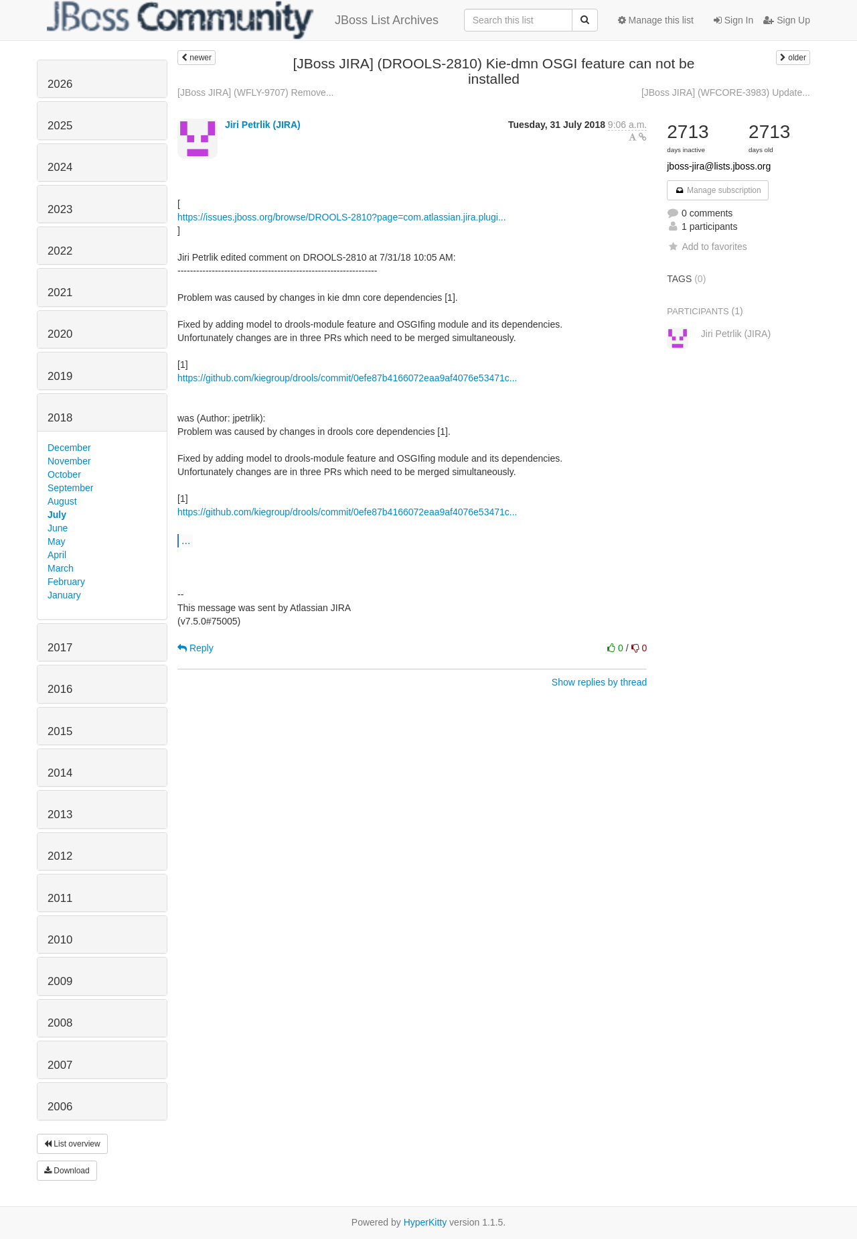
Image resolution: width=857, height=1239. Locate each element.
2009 (60, 981)
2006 (60, 1106)
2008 (60, 1023)
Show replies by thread (599, 682)
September (70, 487)
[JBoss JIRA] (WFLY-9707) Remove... (255, 92)
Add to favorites (707, 246)
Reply (195, 648)
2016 (60, 689)
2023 (60, 209)
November (69, 461)
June (58, 528)
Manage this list (656, 20)
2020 (60, 334)
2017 (60, 647)
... (185, 540)
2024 (60, 167)
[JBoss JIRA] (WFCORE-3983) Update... (725, 92)
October (64, 474)
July (57, 514)
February (66, 581)
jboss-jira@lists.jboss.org (719, 166)
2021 (60, 292)
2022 (60, 251)
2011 (60, 898)
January (64, 595)
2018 (60, 417)
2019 (60, 376)
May (56, 541)
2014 (60, 773)
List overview (72, 1144)
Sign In (733, 20)
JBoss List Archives (243, 20)
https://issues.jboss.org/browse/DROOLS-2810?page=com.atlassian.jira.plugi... (341, 217)
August (62, 501)
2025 (60, 125)
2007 (60, 1065)
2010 (60, 939)
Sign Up (786, 20)
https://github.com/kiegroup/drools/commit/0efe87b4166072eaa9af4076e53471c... (347, 378)
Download (67, 1170)
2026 (60, 84)
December (69, 447)
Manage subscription (717, 190)
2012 (60, 856)
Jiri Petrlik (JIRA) (263, 124)
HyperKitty (425, 1222)
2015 (60, 731)
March (61, 568)
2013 (60, 814)
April (57, 554)
